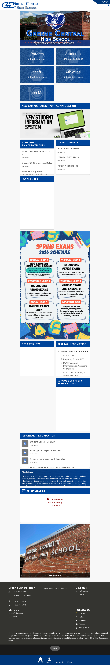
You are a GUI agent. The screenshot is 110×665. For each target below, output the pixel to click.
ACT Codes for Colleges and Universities (74, 374)
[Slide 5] (58, 575)
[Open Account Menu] (49, 660)
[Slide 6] (60, 575)
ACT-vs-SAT (68, 355)
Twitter (80, 617)
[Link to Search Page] (108, 5)
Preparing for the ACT (73, 359)
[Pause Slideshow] (21, 575)
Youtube (80, 624)
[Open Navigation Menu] (69, 660)
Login (55, 648)
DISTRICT (81, 587)
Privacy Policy (82, 628)
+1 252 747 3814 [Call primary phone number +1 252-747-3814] (19, 601)
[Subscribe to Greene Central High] (81, 613)
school (14, 609)
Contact (80, 594)
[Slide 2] (52, 575)
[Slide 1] (50, 575)
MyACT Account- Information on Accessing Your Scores (75, 366)
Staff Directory (16, 613)
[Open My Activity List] (60, 660)
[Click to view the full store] (55, 491)
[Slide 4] (56, 575)
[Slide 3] (54, 575)
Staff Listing (82, 591)
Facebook (81, 620)
